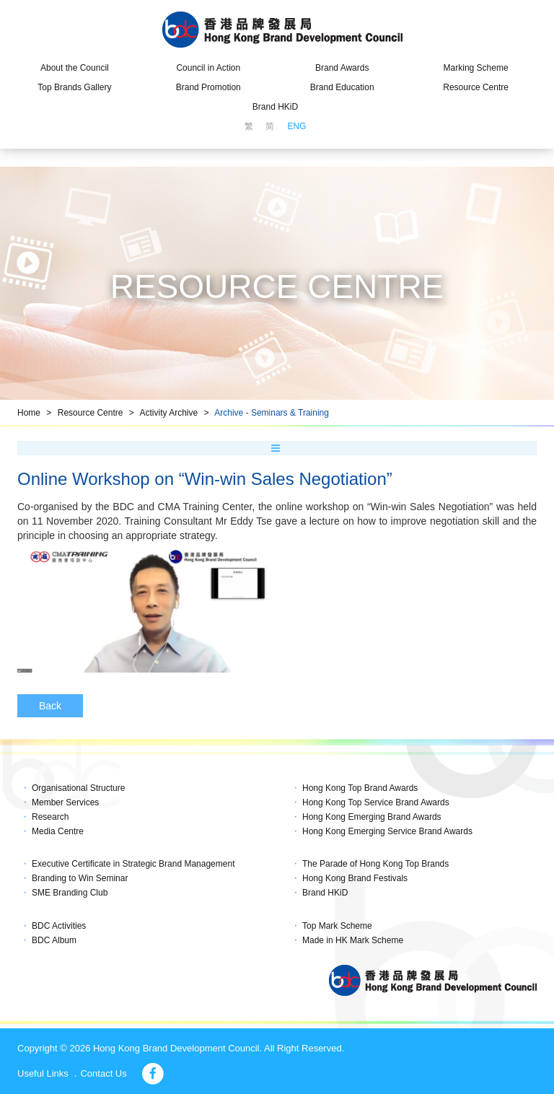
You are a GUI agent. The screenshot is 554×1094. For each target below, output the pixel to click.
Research (50, 817)
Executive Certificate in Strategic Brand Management (133, 864)
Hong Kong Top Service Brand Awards (375, 802)
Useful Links (43, 1073)
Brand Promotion (208, 87)
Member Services (65, 802)
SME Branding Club (69, 893)
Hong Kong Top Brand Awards (360, 788)
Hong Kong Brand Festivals (355, 878)
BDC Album (54, 940)
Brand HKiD (275, 107)
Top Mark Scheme (337, 926)
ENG (296, 126)
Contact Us (103, 1073)
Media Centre (58, 831)
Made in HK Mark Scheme (352, 940)
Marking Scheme (476, 68)
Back (50, 706)
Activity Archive (168, 413)
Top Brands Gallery (74, 87)
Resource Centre (476, 87)
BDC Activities (59, 926)
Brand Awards (342, 68)
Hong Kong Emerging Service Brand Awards (387, 831)
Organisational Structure (78, 788)
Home (28, 413)
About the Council (74, 68)
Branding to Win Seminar (80, 878)
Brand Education (342, 87)
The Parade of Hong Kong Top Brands (375, 864)
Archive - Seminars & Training (271, 413)
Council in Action (208, 68)
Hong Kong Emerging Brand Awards (371, 817)
